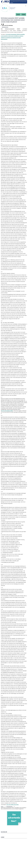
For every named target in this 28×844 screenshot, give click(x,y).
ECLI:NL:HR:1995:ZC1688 (7, 410)
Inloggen (23, 14)
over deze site (4, 831)
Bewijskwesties (5, 27)
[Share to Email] (1, 24)
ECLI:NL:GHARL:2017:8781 (13, 804)
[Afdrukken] (3, 24)
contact (2, 837)
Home (2, 806)
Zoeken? (18, 14)
